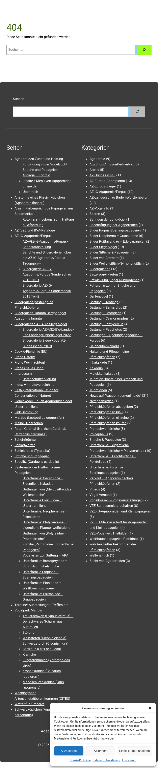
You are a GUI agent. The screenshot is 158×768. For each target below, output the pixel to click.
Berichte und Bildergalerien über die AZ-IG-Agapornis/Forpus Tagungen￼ (47, 257)
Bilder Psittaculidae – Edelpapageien (117, 241)
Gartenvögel (98, 296)
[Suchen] (144, 50)
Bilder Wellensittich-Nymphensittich (116, 263)
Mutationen (98, 390)
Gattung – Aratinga (103, 302)
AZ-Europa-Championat (107, 181)
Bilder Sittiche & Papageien (110, 252)
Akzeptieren (69, 750)
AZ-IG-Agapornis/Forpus (33, 236)
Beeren (94, 214)
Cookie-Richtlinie (80, 760)
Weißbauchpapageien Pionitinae (114, 539)
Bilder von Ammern (103, 258)
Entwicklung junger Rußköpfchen (114, 280)
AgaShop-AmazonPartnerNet (111, 164)
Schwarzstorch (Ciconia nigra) (45, 643)
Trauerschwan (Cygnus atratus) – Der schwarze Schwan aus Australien (48, 621)
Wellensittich (99, 555)
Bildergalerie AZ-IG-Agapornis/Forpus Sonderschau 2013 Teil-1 (47, 274)
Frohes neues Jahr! (29, 368)
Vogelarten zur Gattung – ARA (45, 555)
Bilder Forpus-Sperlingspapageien (115, 230)
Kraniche (29, 654)
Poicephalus (98, 434)
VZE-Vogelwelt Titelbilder (108, 533)
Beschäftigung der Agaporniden (113, 225)
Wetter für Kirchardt (29, 704)
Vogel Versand (100, 495)
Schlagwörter (25, 445)
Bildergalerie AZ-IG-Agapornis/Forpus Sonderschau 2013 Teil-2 (47, 291)
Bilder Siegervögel (103, 247)
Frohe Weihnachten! (30, 362)
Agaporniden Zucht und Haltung (39, 159)
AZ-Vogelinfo (99, 208)
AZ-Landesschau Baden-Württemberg (118, 197)
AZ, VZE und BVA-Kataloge (35, 230)
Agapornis (97, 159)
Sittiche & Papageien (105, 440)
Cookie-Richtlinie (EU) (31, 351)
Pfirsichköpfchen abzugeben (111, 407)
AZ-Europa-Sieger (102, 186)
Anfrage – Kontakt (36, 175)
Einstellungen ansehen (134, 750)
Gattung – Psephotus (105, 329)
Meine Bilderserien (29, 423)
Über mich (30, 192)
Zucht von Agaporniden (107, 561)
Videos (94, 489)
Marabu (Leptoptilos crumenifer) (39, 418)
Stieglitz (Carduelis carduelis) (37, 462)
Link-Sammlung (26, 412)
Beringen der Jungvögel (107, 219)
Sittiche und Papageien (32, 456)
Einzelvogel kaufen (103, 274)
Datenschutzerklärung (106, 760)
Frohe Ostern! (25, 357)
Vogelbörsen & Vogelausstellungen (115, 500)
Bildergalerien (99, 269)
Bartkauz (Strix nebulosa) (42, 649)
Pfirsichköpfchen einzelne (109, 418)
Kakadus (96, 368)
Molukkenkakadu (102, 373)
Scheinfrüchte (25, 440)
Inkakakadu (98, 362)
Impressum (129, 760)
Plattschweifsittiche (104, 429)
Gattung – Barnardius (105, 307)
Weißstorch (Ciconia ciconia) (45, 638)
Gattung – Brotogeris (105, 313)
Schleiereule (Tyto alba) (32, 451)
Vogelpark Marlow (28, 610)
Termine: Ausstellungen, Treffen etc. (42, 605)
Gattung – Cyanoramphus (109, 318)
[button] (150, 708)
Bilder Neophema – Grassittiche (113, 236)
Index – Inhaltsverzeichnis (34, 385)
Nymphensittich (101, 401)
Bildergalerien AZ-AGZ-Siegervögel (41, 324)
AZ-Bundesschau (102, 175)
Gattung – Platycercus (106, 324)
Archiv (94, 170)
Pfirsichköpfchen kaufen (107, 423)
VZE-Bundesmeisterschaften (111, 506)
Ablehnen (100, 750)
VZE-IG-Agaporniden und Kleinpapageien (120, 511)
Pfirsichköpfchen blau (106, 412)
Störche (28, 632)
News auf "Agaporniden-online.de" (115, 395)
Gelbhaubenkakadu (104, 346)
